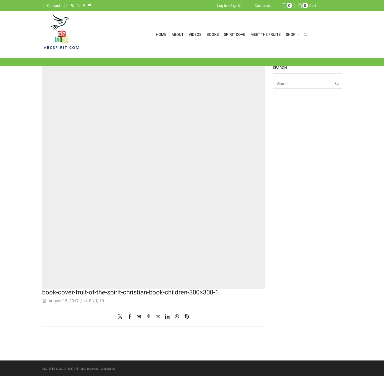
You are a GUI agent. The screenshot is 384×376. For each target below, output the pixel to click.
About (177, 34)
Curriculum (263, 5)
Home (161, 34)
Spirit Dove (234, 34)
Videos (195, 34)
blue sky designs (127, 368)
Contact (53, 5)
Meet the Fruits (266, 34)
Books (213, 34)
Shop (292, 34)
